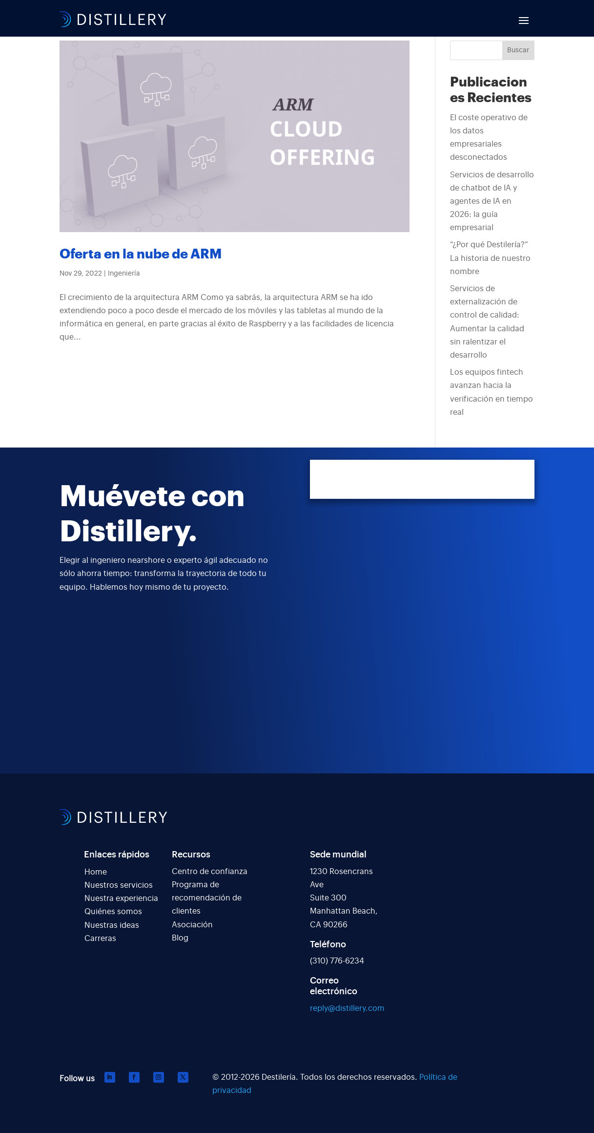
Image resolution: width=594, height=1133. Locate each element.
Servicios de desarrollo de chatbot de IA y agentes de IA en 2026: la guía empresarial (492, 201)
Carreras (100, 938)
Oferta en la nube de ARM (141, 254)
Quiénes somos (113, 912)
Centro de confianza (209, 872)
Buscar (518, 50)
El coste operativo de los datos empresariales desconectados (489, 138)
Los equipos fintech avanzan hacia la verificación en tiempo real (491, 392)
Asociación (192, 925)
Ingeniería (124, 273)
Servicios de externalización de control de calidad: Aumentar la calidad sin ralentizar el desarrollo (487, 322)
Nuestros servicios (118, 885)
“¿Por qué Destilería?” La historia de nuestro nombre (490, 258)
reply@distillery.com (347, 1008)
